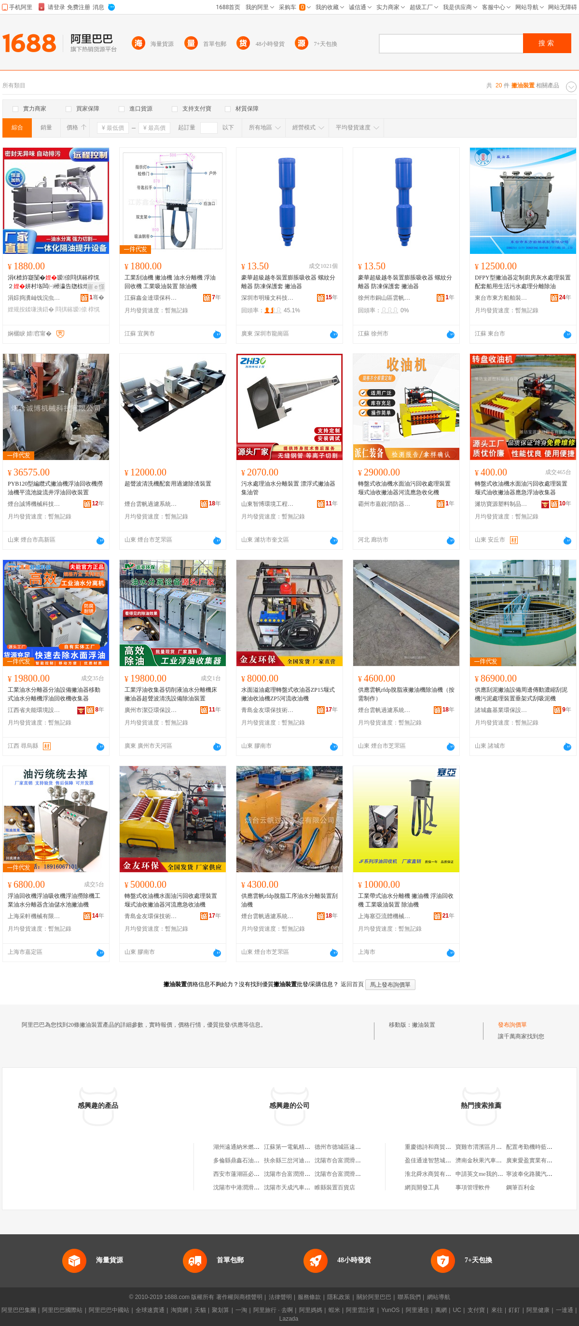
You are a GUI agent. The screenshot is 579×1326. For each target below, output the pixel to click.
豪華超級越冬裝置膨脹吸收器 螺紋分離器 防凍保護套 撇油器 (288, 282)
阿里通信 (417, 1310)
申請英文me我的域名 (482, 1174)
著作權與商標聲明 (239, 1297)
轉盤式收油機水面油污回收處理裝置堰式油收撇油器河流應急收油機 (170, 900)
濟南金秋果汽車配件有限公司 (493, 1160)
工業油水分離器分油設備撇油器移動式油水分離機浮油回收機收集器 (54, 694)
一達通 (564, 1310)
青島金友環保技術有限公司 (267, 710)
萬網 (441, 1310)
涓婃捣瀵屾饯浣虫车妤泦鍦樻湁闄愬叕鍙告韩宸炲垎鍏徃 (34, 297)
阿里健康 (538, 1310)
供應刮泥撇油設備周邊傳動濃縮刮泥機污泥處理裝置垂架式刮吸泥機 (521, 694)
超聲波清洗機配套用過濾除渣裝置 (167, 483)
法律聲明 (280, 1297)
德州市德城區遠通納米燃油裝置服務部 (364, 1147)
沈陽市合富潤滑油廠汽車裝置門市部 (361, 1160)
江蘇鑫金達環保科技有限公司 (151, 297)
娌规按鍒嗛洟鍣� (31, 309)
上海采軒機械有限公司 (34, 916)
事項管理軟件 (472, 1187)
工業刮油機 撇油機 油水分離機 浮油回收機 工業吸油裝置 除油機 (170, 282)
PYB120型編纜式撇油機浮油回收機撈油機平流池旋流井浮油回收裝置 (55, 488)
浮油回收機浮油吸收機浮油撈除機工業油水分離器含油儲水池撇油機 (54, 900)
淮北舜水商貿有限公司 (434, 1174)
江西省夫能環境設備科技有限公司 (34, 710)
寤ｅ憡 (96, 286)
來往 (497, 1310)
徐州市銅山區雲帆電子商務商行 (384, 297)
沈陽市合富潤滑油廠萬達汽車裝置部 (310, 1174)
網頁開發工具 (422, 1187)
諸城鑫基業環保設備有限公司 (501, 710)
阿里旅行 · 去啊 (273, 1310)
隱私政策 (338, 1297)
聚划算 (220, 1310)
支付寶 (476, 1310)
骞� (96, 297)
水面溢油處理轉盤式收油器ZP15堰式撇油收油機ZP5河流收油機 (288, 694)
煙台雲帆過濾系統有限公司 (151, 504)
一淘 (241, 1310)
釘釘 (514, 1310)
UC (457, 1310)
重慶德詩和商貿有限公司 (437, 1147)
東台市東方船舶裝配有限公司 (501, 297)
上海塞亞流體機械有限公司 (384, 916)
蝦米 (334, 1310)
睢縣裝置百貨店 (335, 1187)
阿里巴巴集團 (18, 1310)
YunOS (390, 1310)
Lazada (288, 1318)
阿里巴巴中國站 (109, 1310)
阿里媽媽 (310, 1310)
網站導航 (438, 1297)
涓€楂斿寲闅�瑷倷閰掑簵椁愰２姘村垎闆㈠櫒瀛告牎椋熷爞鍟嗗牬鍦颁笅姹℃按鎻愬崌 (54, 282)
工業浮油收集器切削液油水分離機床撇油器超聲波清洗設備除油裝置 (170, 694)
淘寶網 (179, 1310)
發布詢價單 (512, 1024)
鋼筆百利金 (520, 1187)
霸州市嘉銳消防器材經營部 (384, 504)
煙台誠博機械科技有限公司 (34, 504)
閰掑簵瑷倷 (70, 309)
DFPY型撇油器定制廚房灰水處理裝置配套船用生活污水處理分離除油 (523, 282)
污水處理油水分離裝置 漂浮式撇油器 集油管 (288, 488)
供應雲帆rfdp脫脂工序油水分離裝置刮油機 (289, 900)
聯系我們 (409, 1297)
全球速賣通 (150, 1310)
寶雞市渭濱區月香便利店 (487, 1147)
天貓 (200, 1310)
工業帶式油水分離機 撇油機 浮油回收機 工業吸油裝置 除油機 (406, 900)
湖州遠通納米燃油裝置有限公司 (253, 1147)
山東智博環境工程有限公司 (267, 504)
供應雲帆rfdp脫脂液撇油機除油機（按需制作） (406, 694)
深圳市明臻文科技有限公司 (267, 297)
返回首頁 (352, 984)
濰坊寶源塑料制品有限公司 (501, 504)
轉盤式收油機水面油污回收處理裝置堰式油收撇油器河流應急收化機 (404, 488)
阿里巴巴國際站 (62, 1310)
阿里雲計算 (360, 1310)
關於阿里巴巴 (374, 1297)
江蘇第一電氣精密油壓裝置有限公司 (310, 1147)
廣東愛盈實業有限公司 (535, 1160)
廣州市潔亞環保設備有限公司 (151, 710)
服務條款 (309, 1297)
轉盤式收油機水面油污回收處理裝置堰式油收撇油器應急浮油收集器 (521, 488)
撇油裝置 (423, 1024)
